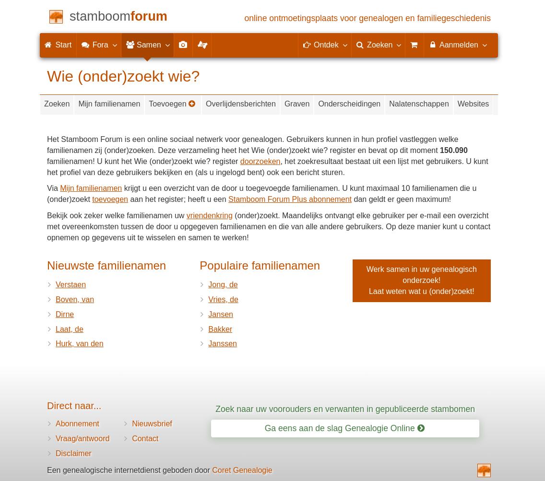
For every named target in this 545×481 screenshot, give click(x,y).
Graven (296, 104)
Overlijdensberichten (241, 104)
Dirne (65, 314)
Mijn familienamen (109, 104)
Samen (147, 44)
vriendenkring (210, 215)
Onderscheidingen (349, 104)
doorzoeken (260, 161)
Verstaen (71, 285)
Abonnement (77, 424)
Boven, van (75, 299)
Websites (473, 104)
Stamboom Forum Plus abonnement (290, 199)
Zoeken (57, 104)
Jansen (220, 314)
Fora (99, 44)
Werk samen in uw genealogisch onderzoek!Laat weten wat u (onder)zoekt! (422, 280)
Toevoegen (172, 104)
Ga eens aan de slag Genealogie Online (345, 428)
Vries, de (223, 299)
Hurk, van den (80, 344)
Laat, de (69, 329)
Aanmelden (457, 44)
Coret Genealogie (242, 470)
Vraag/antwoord (82, 438)
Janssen (222, 344)
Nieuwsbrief (152, 424)
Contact (145, 438)
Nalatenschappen (419, 104)
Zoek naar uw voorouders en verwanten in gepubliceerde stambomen (345, 409)
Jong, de (222, 285)
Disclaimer (74, 453)
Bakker (220, 329)
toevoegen (110, 199)
